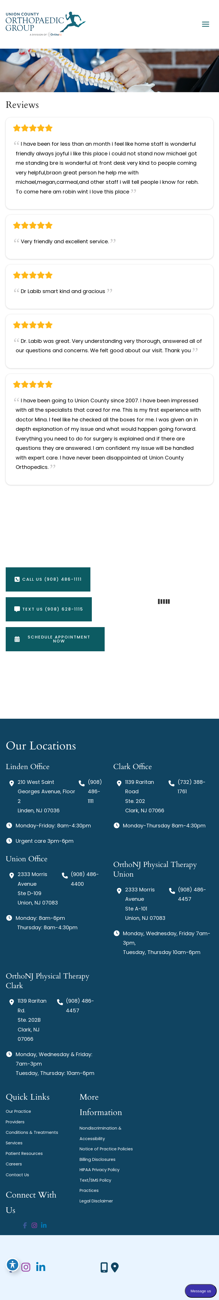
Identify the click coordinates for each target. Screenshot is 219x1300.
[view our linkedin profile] (43, 1225)
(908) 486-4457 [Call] (192, 894)
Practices (89, 1190)
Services (14, 1143)
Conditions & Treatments (32, 1132)
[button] (48, 579)
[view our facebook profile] (25, 1225)
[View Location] (41, 796)
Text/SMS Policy (95, 1180)
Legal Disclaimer (96, 1201)
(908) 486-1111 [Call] (95, 791)
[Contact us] (104, 1267)
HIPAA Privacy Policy (99, 1170)
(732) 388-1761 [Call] (192, 786)
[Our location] (115, 1267)
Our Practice (18, 1111)
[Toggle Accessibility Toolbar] (12, 1265)
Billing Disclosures (97, 1159)
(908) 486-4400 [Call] (85, 879)
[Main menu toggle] (205, 24)
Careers (14, 1164)
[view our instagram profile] (34, 1225)
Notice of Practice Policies (106, 1149)
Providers (15, 1122)
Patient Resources (24, 1153)
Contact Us (17, 1175)
